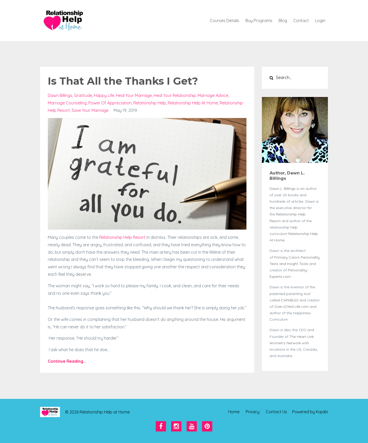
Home (234, 412)
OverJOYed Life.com (291, 306)
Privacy (253, 412)
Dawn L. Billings (283, 188)
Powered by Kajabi (310, 412)
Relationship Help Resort (122, 237)
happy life (104, 95)
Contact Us (276, 412)
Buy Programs (258, 20)
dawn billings (60, 95)
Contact (301, 20)
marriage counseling (67, 102)
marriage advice (213, 95)
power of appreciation (110, 102)
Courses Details (224, 20)
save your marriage (90, 110)
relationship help (149, 102)
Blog (283, 20)
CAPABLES (290, 300)
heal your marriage (134, 95)
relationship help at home (193, 102)
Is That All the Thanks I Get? (123, 81)
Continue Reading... (67, 361)
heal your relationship (175, 95)
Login (320, 20)
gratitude (83, 95)
